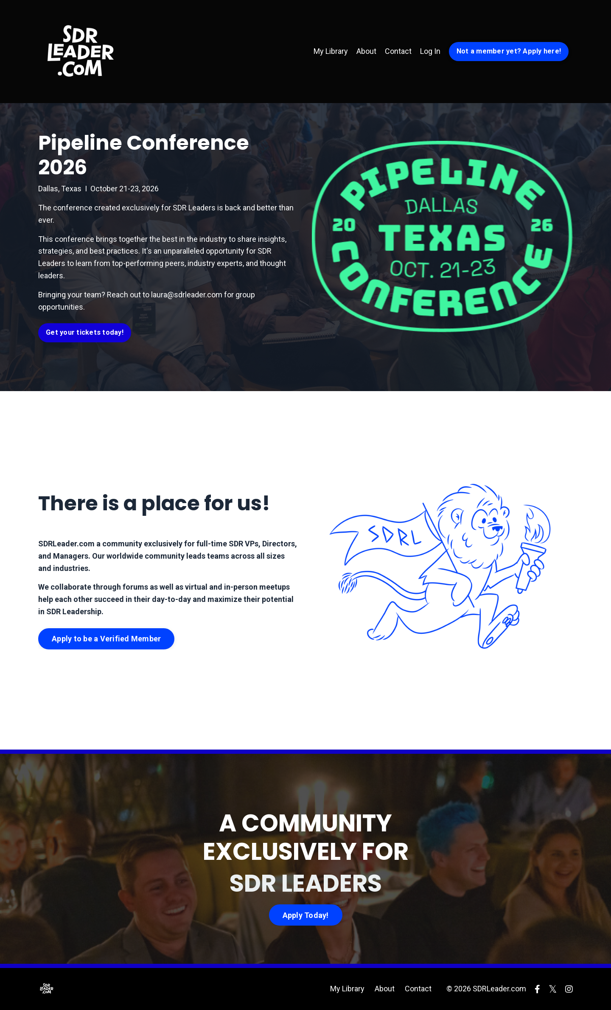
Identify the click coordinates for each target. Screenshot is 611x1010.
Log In (430, 51)
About (366, 51)
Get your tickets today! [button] (84, 332)
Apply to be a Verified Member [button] (106, 638)
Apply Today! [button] (306, 915)
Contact (398, 51)
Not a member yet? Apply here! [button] (509, 51)
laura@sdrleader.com (186, 294)
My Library (331, 51)
